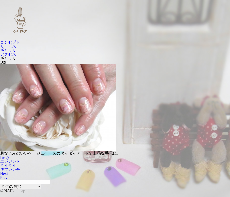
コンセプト (10, 42)
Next (4, 173)
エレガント (10, 161)
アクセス (8, 54)
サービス (8, 46)
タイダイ (8, 165)
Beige (4, 157)
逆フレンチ (10, 169)
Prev (3, 177)
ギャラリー (10, 50)
